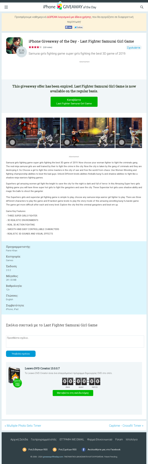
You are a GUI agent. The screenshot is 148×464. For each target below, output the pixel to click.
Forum (119, 439)
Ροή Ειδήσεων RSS (38, 449)
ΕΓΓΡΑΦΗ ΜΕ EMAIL (72, 439)
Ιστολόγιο (132, 439)
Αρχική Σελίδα (19, 439)
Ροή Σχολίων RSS (68, 449)
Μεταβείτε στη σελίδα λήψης (73, 393)
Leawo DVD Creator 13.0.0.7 (42, 368)
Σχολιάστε (133, 47)
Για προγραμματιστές (44, 439)
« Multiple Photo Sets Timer (23, 425)
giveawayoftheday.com (53, 457)
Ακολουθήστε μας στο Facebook (104, 449)
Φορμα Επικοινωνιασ (99, 439)
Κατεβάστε (74, 101)
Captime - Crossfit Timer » (126, 425)
